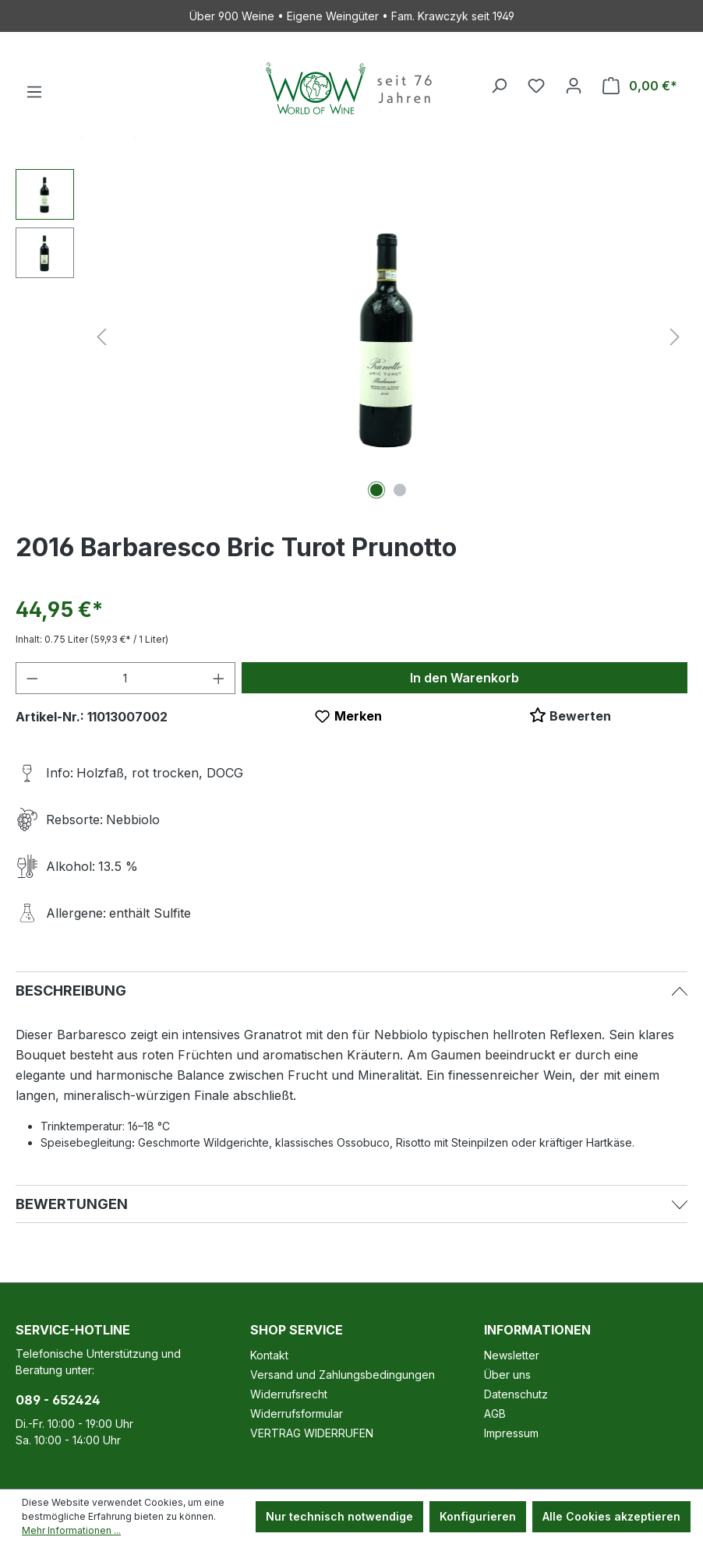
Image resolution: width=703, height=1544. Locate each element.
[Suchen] (499, 85)
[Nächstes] (675, 337)
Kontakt (269, 1355)
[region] (351, 336)
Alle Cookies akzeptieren (611, 1516)
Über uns (507, 1374)
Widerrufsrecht (288, 1394)
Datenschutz (516, 1394)
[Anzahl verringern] (32, 678)
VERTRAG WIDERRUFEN (311, 1433)
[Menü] (34, 92)
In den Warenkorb (464, 678)
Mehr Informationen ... (71, 1530)
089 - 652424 (58, 1400)
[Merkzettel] (536, 85)
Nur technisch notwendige (339, 1516)
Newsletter (511, 1355)
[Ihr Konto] (573, 85)
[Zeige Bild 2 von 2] (400, 490)
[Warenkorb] (639, 85)
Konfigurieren (478, 1516)
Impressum (511, 1433)
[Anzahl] (126, 678)
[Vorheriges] (101, 337)
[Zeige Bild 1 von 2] (376, 490)
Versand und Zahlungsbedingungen (342, 1374)
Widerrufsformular (296, 1413)
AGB (495, 1413)
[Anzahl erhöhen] (219, 678)
